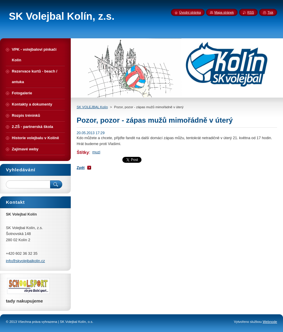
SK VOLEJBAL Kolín (92, 107)
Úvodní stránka (190, 12)
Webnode (270, 321)
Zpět (81, 167)
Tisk (270, 12)
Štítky (83, 152)
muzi (96, 152)
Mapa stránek (224, 12)
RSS (250, 12)
